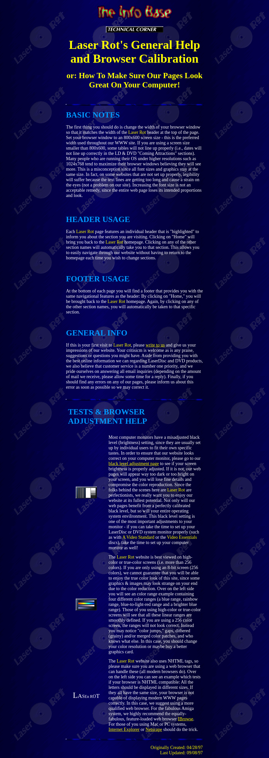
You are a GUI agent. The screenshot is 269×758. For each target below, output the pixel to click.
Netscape (154, 729)
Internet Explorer (123, 729)
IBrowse (185, 718)
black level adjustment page (133, 463)
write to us (155, 345)
